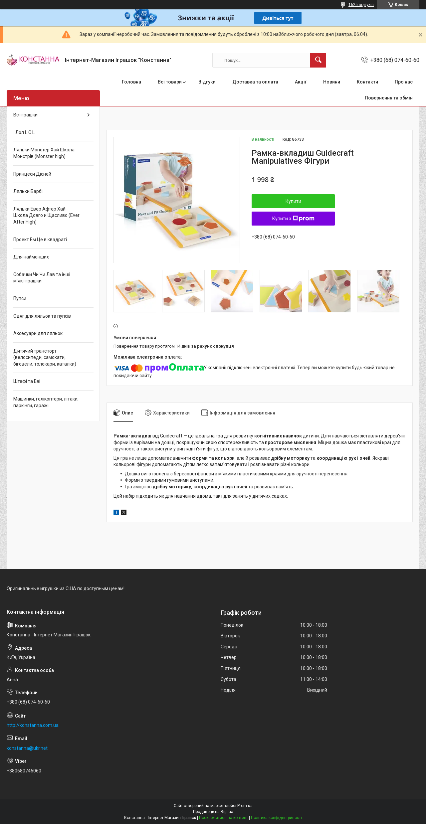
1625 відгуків (361, 4)
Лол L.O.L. (24, 132)
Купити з (293, 219)
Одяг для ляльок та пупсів (42, 316)
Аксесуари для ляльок (38, 333)
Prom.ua (245, 805)
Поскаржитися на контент (223, 817)
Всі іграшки (25, 114)
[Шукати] (318, 60)
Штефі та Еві (26, 381)
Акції (301, 81)
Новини (331, 81)
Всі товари (170, 81)
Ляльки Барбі (28, 191)
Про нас (404, 81)
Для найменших (31, 256)
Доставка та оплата (255, 81)
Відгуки (207, 81)
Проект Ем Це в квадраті (40, 239)
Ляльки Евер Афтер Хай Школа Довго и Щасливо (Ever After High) (46, 215)
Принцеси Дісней (32, 174)
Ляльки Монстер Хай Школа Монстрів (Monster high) (44, 153)
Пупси (19, 298)
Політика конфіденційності (276, 817)
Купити (293, 201)
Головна (131, 81)
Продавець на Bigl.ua (213, 811)
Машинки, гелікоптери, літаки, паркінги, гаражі (46, 402)
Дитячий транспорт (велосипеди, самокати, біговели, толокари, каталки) (44, 357)
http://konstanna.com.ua (33, 725)
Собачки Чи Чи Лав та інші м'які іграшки (41, 278)
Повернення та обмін (389, 97)
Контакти (367, 81)
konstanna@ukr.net (27, 748)
